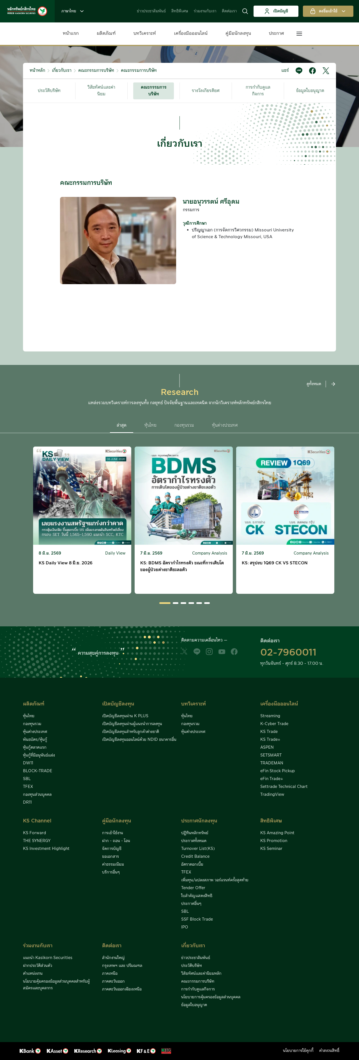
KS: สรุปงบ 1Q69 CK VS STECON (275, 563)
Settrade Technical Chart (284, 787)
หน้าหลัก (37, 70)
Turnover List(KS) (198, 849)
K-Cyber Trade (274, 724)
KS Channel (37, 820)
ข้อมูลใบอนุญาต (310, 91)
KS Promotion (273, 841)
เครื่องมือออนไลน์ (191, 33)
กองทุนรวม (32, 724)
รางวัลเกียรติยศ (206, 91)
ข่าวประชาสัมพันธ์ (151, 11)
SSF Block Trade (197, 919)
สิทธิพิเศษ (179, 11)
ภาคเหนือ (110, 973)
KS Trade (269, 732)
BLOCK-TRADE (37, 771)
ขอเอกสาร (110, 856)
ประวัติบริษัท (49, 91)
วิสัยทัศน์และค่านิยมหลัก (201, 973)
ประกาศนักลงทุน (199, 820)
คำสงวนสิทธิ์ (329, 1051)
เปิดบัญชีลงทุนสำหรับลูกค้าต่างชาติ (130, 732)
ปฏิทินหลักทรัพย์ (194, 833)
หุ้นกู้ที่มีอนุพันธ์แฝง (39, 755)
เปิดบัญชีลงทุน (118, 703)
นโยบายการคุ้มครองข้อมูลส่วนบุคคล (210, 997)
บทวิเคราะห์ (145, 33)
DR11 (27, 802)
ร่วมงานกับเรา (205, 11)
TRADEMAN (271, 763)
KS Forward (34, 833)
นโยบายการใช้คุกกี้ (298, 1051)
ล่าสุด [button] (121, 425)
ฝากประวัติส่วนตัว (37, 966)
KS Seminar (271, 849)
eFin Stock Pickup (277, 771)
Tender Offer (193, 888)
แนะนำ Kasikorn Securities (47, 958)
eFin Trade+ (271, 779)
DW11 (28, 763)
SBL (27, 779)
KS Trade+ (270, 739)
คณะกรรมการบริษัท (96, 70)
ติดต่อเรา (229, 11)
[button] (245, 11)
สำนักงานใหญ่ (113, 958)
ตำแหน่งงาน (33, 973)
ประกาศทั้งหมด (193, 841)
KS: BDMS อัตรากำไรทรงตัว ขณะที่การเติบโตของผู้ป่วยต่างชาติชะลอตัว (182, 566)
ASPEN (267, 747)
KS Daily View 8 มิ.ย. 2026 (66, 563)
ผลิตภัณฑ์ (106, 33)
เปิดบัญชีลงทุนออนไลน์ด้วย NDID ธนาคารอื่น (139, 739)
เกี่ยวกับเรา (62, 70)
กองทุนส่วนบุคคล (37, 794)
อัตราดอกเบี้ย (192, 864)
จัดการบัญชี (111, 849)
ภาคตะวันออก (113, 981)
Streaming (270, 716)
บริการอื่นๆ (111, 872)
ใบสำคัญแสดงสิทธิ (196, 896)
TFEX (28, 787)
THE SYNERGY (36, 841)
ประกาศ (276, 33)
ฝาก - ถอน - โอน (116, 841)
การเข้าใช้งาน (112, 833)
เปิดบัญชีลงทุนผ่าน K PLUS (125, 716)
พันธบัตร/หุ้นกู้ (35, 739)
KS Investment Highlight (46, 849)
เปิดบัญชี (276, 11)
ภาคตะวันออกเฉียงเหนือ (122, 989)
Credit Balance (195, 856)
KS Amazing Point (277, 833)
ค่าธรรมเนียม (113, 864)
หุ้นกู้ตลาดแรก (35, 747)
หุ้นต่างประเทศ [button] (225, 425)
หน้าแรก (71, 33)
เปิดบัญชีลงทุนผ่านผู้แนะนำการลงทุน (132, 724)
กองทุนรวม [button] (184, 425)
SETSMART (271, 755)
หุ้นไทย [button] (150, 425)
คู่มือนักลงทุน (238, 33)
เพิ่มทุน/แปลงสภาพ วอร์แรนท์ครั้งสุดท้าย (214, 880)
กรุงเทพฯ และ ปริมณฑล (122, 966)
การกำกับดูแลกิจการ (258, 90)
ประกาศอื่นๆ (191, 904)
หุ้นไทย (28, 716)
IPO (184, 927)
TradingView (272, 794)
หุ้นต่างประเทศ (35, 732)
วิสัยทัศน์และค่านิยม (101, 90)
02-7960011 (288, 652)
